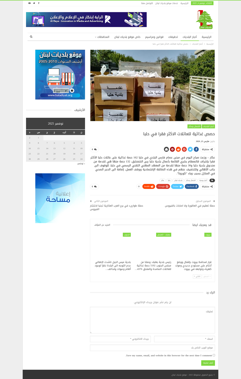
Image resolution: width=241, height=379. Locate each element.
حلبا (169, 179)
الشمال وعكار (194, 126)
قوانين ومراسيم (154, 36)
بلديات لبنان (178, 179)
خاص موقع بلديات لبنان (127, 36)
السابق (206, 275)
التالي (197, 275)
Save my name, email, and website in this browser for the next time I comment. (169, 354)
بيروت (208, 233)
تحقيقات (173, 36)
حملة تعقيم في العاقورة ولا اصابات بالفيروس (190, 204)
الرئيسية (184, 3)
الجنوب (127, 233)
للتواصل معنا (147, 3)
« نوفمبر (81, 163)
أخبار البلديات (190, 36)
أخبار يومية (203, 179)
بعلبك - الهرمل (163, 233)
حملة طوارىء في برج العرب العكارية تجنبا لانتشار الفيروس (116, 206)
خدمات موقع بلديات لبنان (166, 3)
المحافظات (103, 36)
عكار (162, 179)
